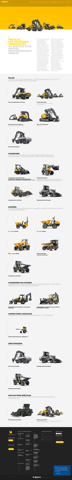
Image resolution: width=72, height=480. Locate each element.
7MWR (18, 439)
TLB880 (34, 440)
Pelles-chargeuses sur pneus (16, 102)
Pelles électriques (13, 146)
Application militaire (14, 419)
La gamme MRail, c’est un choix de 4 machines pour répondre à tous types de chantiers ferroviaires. (49, 421)
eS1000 (27, 433)
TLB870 (34, 439)
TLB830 (34, 433)
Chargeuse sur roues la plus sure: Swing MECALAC (46, 433)
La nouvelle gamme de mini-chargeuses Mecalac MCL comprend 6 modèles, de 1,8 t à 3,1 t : (21, 179)
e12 (18, 453)
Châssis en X (39, 125)
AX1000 (27, 438)
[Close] (69, 467)
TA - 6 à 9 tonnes (41, 231)
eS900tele (28, 434)
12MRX (19, 437)
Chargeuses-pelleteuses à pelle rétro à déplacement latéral (48, 307)
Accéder (11, 440)
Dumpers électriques (14, 275)
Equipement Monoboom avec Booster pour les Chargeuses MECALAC (47, 436)
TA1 (26, 445)
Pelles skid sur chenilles (15, 124)
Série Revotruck (41, 253)
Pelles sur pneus (41, 102)
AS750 (18, 465)
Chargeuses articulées (14, 200)
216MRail (35, 470)
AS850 (18, 466)
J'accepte (58, 473)
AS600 (18, 464)
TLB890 (34, 441)
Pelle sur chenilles (42, 124)
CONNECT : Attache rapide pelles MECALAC (46, 439)
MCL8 (18, 462)
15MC (18, 451)
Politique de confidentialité (51, 476)
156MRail (35, 469)
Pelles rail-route (42, 419)
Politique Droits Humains (45, 477)
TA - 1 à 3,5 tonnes (13, 231)
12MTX (19, 436)
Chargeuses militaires (36, 463)
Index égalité (61, 476)
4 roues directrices (40, 104)
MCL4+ (19, 458)
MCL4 (18, 457)
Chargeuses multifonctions (16, 177)
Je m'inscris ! (59, 441)
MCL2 (18, 456)
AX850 (26, 437)
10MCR (19, 448)
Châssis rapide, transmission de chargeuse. (16, 125)
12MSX (19, 435)
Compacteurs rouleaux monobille (18, 336)
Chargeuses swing (42, 177)
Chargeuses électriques (44, 200)
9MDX (26, 458)
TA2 (26, 446)
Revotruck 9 (28, 462)
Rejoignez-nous (57, 476)
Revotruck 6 (28, 461)
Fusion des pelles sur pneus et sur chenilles (44, 103)
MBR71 (34, 447)
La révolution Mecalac (42, 254)
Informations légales (44, 476)
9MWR (18, 440)
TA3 (26, 447)
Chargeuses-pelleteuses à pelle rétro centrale (19, 307)
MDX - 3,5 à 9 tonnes (13, 253)
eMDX (27, 465)
